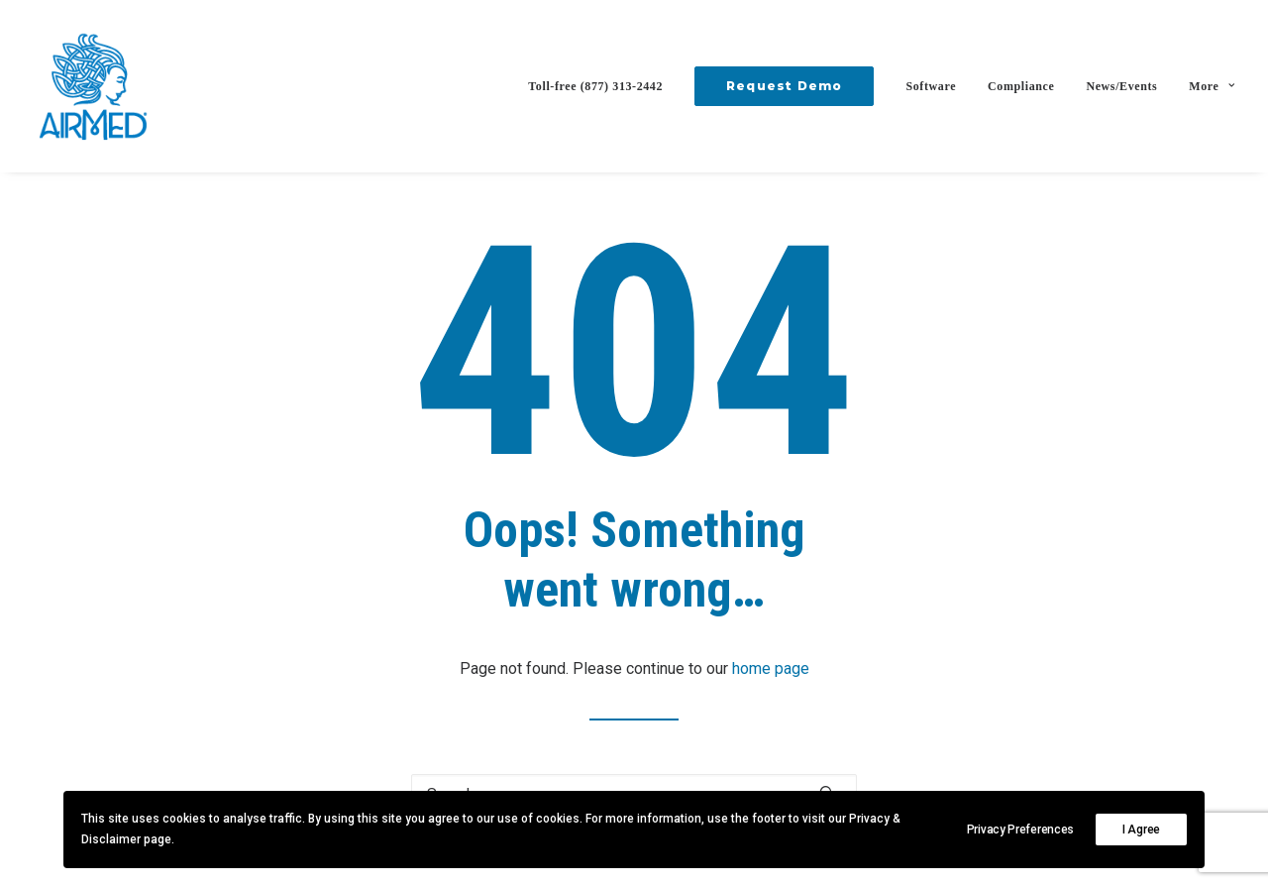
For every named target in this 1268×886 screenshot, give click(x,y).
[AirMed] (93, 86)
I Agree (1141, 829)
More (1211, 86)
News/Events (1121, 86)
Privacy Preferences (1020, 829)
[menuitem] (602, 86)
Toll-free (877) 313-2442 (595, 86)
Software (930, 86)
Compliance (1021, 86)
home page (770, 668)
